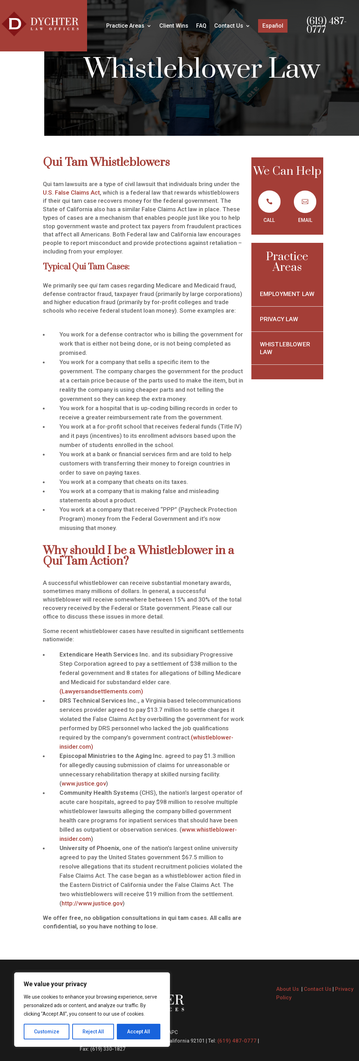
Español (272, 25)
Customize (46, 1031)
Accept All (138, 1031)
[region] (92, 1009)
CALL (269, 220)
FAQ (201, 26)
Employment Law (287, 293)
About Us (288, 989)
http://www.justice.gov (92, 903)
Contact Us (228, 26)
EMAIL (305, 220)
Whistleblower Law (285, 348)
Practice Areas (125, 26)
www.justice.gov (84, 783)
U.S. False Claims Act (71, 192)
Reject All (93, 1031)
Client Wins (173, 26)
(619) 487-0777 (327, 25)
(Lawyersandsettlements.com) (101, 691)
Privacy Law (280, 319)
